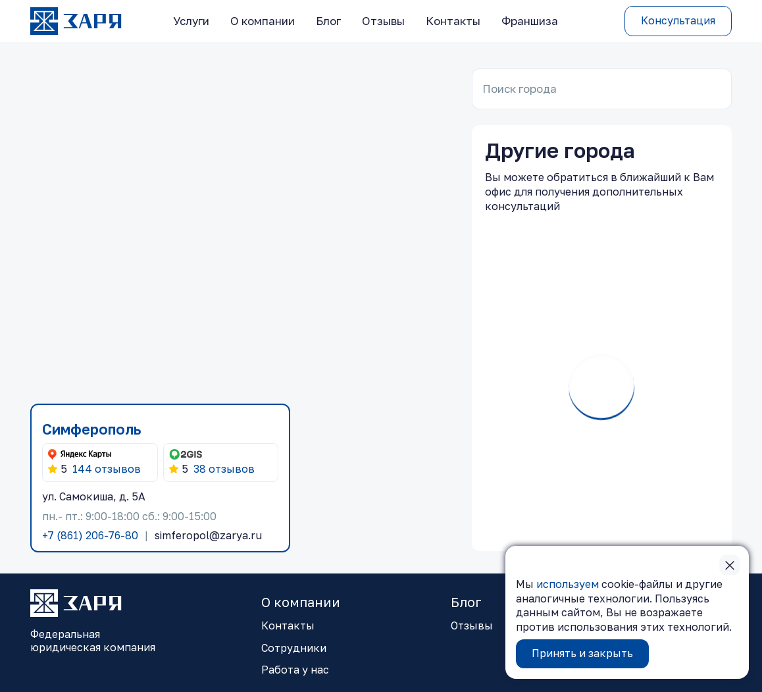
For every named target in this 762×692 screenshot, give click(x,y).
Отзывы (383, 21)
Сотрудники (293, 647)
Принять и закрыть (582, 653)
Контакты (453, 21)
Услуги (191, 21)
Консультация (678, 20)
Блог (328, 21)
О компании (262, 21)
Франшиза (529, 21)
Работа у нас (295, 669)
